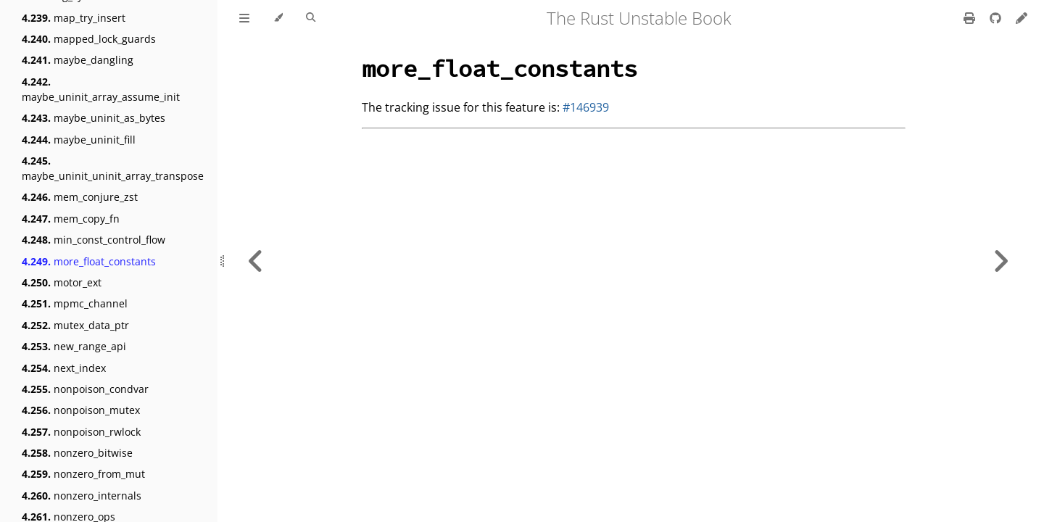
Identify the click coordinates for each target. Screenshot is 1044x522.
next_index (64, 368)
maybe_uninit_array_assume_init (101, 89)
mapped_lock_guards (89, 39)
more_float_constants (89, 261)
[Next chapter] (1000, 261)
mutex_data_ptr (75, 325)
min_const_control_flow (93, 239)
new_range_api (74, 346)
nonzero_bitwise (77, 453)
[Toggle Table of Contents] (244, 18)
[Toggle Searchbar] (310, 18)
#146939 (586, 107)
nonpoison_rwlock (81, 432)
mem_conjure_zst (80, 197)
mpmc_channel (75, 303)
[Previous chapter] (256, 261)
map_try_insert (73, 18)
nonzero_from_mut (83, 474)
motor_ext (62, 282)
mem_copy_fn (71, 218)
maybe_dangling (77, 60)
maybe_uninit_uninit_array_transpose (113, 168)
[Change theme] (278, 18)
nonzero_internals (81, 495)
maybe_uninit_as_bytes (93, 118)
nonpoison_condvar (85, 389)
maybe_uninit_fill (79, 139)
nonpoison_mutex (81, 410)
